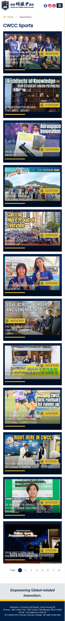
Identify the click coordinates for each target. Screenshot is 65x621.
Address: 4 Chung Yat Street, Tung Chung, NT (32, 607)
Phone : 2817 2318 (12, 609)
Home (10, 17)
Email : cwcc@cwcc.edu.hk (32, 612)
